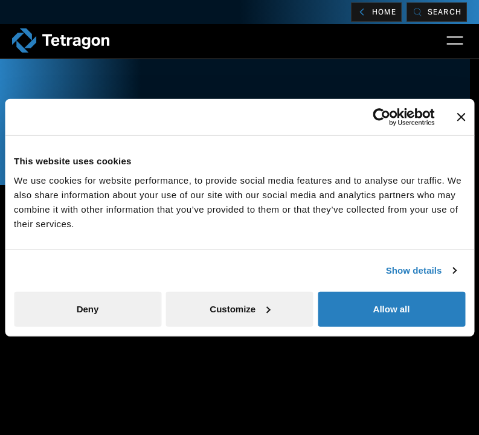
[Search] (437, 12)
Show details (414, 270)
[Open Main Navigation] (455, 40)
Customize (240, 308)
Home (376, 12)
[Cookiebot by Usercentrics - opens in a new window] (381, 117)
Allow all (391, 308)
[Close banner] (461, 117)
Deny (88, 308)
